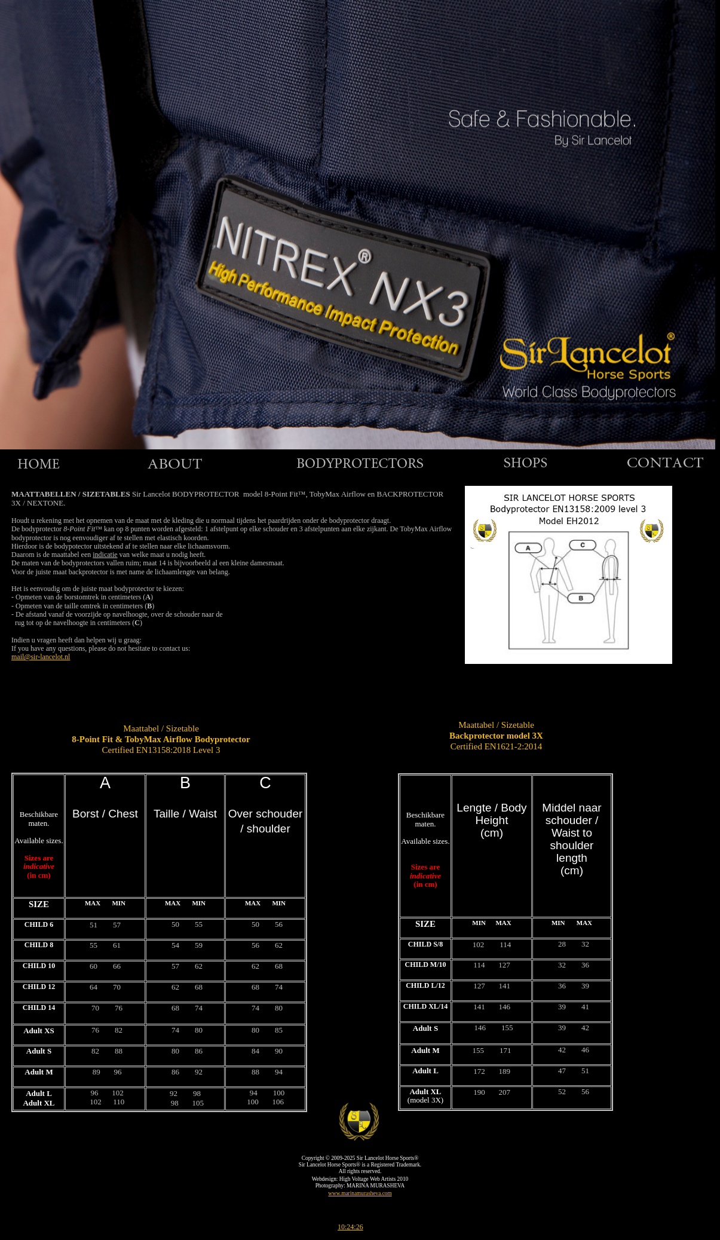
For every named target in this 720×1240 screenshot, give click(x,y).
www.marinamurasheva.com (359, 1193)
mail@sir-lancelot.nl (40, 657)
